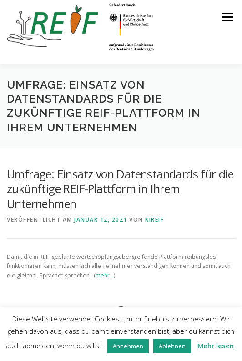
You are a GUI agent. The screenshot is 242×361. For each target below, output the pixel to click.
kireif (154, 219)
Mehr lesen (215, 345)
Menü (226, 17)
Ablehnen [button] (172, 346)
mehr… (105, 275)
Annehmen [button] (128, 346)
